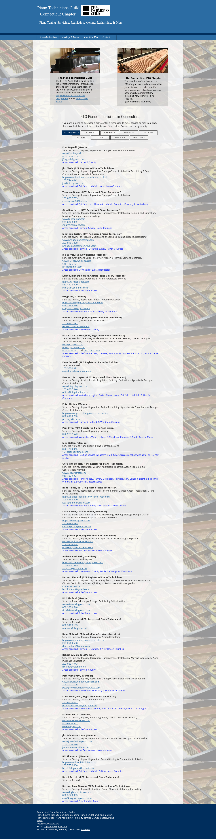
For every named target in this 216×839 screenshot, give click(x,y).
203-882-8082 (70, 221)
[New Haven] (109, 132)
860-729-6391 (70, 475)
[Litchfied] (148, 132)
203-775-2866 (70, 765)
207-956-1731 (70, 323)
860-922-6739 (72, 586)
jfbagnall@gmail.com (73, 159)
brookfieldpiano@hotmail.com (78, 768)
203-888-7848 (70, 389)
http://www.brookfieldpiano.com (79, 762)
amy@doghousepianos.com (77, 797)
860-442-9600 (70, 284)
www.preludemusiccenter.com (78, 239)
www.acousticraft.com (74, 472)
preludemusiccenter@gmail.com (79, 245)
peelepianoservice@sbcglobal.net (79, 705)
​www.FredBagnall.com (74, 153)
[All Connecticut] (71, 132)
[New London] (139, 137)
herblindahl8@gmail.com (75, 589)
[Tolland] (100, 137)
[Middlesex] (129, 132)
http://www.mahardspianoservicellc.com (83, 639)
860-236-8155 (70, 156)
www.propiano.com (72, 344)
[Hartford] (81, 138)
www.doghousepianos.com (76, 792)
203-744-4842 (70, 180)
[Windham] (119, 137)
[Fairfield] (90, 132)
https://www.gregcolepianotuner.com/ (82, 302)
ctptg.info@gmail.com (55, 826)
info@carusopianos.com (75, 287)
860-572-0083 (70, 794)
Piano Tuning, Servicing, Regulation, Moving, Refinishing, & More (80, 22)
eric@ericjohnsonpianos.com (77, 547)
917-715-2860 (92, 350)
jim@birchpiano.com (73, 183)
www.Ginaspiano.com (73, 218)
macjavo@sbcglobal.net (74, 628)
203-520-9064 (70, 544)
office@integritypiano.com (76, 392)
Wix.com (85, 829)
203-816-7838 (70, 242)
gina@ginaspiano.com (73, 224)
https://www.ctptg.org (48, 823)
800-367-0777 (70, 350)
